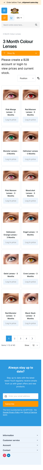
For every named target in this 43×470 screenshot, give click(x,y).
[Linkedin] (8, 455)
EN (19, 18)
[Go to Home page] (15, 10)
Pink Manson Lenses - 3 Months (10, 193)
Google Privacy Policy (11, 412)
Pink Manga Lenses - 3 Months (11, 112)
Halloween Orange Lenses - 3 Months (11, 235)
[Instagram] (4, 455)
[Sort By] (26, 78)
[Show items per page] (35, 345)
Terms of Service (30, 412)
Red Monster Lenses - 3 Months (10, 316)
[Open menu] (4, 10)
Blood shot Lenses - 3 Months (30, 193)
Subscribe (9, 404)
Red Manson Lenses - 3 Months (30, 112)
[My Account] (4, 18)
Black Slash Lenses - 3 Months (30, 316)
